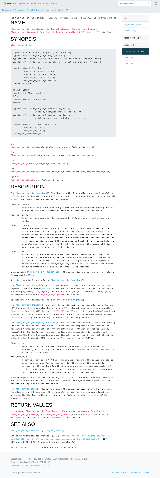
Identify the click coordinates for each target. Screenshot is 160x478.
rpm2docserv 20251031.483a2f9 (126, 473)
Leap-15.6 (129, 64)
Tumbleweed (20, 10)
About (33, 3)
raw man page (130, 31)
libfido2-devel (34, 10)
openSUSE (24, 3)
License (145, 473)
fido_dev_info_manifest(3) (26, 430)
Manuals (7, 10)
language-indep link (133, 24)
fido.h (27, 45)
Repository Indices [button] (46, 3)
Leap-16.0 (129, 57)
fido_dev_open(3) (54, 430)
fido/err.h (58, 417)
